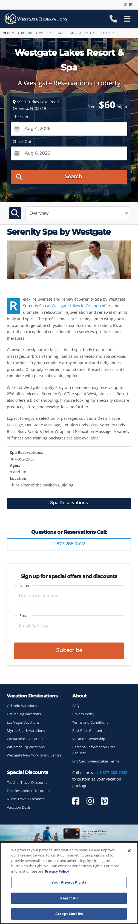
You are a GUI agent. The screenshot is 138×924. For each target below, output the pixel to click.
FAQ (75, 705)
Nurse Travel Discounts (25, 799)
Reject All (68, 898)
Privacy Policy (83, 714)
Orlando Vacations (22, 705)
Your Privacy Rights (68, 882)
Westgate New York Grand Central (34, 755)
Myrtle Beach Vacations (26, 730)
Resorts (27, 33)
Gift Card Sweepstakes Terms (95, 761)
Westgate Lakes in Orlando (76, 305)
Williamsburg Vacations (26, 747)
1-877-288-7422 (69, 543)
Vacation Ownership (88, 739)
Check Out (22, 141)
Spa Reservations (69, 502)
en (129, 4)
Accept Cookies (69, 913)
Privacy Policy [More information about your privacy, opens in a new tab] (57, 871)
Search (49, 176)
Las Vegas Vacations (23, 722)
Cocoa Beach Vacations (25, 739)
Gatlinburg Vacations (24, 714)
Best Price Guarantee (89, 730)
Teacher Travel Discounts (27, 782)
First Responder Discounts (28, 790)
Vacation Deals (19, 807)
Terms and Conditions (90, 722)
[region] (69, 883)
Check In (20, 116)
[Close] (129, 851)
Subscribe (69, 650)
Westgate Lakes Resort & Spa (63, 33)
